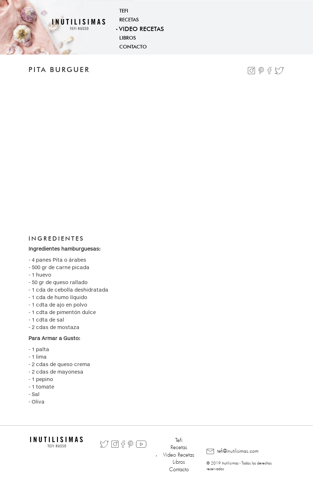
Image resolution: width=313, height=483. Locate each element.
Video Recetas (141, 28)
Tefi (123, 10)
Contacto (133, 46)
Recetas (129, 18)
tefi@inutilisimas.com (233, 451)
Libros (127, 37)
